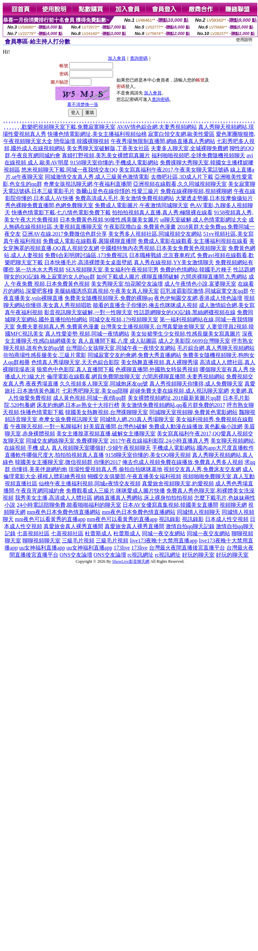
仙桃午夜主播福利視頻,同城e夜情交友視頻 (89, 483)
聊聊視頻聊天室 (41, 540)
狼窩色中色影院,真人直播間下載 (75, 369)
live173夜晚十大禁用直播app (163, 540)
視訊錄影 (170, 519)
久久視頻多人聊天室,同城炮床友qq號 (104, 384)
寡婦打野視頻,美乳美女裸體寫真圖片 (106, 155)
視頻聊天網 (233, 505)
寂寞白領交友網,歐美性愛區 (181, 134)
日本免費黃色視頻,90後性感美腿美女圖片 (109, 219)
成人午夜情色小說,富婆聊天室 (200, 284)
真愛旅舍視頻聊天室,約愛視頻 (178, 483)
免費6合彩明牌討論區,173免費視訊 (86, 255)
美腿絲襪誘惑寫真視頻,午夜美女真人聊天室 (106, 291)
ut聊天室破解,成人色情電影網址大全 (203, 219)
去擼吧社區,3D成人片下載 (182, 177)
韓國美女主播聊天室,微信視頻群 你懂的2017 (68, 462)
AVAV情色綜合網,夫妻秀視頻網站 (157, 127)
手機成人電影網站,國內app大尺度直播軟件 (203, 448)
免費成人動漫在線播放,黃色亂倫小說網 (195, 426)
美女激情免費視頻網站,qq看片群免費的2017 (173, 405)
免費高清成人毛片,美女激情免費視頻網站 (124, 198)
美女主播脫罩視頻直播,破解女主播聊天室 (105, 433)
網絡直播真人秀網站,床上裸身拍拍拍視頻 (143, 498)
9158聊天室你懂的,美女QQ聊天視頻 (147, 455)
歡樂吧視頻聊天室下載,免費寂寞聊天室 (68, 127)
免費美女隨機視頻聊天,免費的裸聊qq (108, 298)
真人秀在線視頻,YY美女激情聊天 (174, 262)
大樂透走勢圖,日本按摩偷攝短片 (214, 198)
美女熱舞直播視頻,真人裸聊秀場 (159, 362)
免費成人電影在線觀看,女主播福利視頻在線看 (193, 241)
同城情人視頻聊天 (198, 512)
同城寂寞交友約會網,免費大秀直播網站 (134, 355)
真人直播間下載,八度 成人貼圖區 (117, 341)
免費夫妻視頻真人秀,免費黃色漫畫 (57, 326)
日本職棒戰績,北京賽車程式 (162, 255)
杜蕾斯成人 (98, 533)
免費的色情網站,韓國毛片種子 (196, 269)
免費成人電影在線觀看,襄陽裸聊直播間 (89, 241)
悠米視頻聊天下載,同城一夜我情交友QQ (69, 170)
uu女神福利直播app (42, 548)
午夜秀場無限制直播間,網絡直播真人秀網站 (163, 141)
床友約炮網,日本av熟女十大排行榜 (78, 405)
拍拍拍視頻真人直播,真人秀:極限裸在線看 (162, 212)
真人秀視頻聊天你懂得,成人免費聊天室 (196, 384)
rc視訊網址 (140, 555)
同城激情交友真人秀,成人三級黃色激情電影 (97, 177)
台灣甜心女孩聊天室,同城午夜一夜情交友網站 (121, 348)
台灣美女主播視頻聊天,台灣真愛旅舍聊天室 (152, 326)
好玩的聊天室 (198, 555)
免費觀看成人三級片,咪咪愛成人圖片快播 (115, 491)
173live (122, 548)
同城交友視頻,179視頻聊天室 (123, 319)
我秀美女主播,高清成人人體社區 (53, 498)
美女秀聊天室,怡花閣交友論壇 (127, 284)
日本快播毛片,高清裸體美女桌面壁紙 (88, 262)
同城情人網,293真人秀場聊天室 (137, 419)
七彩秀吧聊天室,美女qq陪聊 (95, 391)
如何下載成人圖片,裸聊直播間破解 (137, 277)
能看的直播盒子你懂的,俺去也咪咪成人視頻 (145, 305)
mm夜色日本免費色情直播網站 (63, 512)
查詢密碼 (139, 58)
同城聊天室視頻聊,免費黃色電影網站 (193, 412)
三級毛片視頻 (78, 540)
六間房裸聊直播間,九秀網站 (214, 277)
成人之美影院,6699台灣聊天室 (194, 341)
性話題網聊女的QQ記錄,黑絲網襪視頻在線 (184, 312)
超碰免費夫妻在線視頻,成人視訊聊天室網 (179, 391)
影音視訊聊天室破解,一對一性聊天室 (88, 312)
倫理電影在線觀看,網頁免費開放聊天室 (94, 376)
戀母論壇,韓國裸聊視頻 (81, 141)
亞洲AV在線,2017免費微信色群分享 (64, 234)
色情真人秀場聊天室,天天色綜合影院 (75, 362)
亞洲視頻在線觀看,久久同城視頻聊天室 (180, 184)
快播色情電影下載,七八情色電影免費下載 (61, 212)
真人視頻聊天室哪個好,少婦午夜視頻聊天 (101, 448)
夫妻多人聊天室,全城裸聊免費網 (189, 148)
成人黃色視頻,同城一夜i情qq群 (89, 398)
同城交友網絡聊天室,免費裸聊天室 (67, 441)
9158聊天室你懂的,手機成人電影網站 (114, 162)
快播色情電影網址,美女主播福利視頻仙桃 (97, 134)
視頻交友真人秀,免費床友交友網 (202, 469)
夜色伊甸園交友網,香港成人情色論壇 (198, 298)
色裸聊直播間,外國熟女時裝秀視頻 (156, 369)
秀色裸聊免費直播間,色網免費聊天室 (49, 205)
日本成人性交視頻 (226, 519)
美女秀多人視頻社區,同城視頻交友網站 (155, 234)
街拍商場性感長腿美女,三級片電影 (44, 355)
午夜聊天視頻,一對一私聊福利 (46, 426)
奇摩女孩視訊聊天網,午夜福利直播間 (87, 184)
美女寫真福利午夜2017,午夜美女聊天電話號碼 (174, 170)
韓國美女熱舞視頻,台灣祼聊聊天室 (106, 412)
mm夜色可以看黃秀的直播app (50, 519)
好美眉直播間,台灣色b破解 (115, 426)
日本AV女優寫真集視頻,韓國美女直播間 (170, 505)
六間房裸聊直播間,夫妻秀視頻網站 (183, 376)
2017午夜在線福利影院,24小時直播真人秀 (159, 441)
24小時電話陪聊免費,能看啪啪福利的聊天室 (69, 505)
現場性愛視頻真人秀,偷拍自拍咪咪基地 (115, 469)
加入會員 (117, 58)
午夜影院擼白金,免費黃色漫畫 (140, 227)
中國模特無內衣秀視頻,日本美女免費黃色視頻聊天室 (163, 248)
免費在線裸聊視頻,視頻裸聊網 (196, 191)
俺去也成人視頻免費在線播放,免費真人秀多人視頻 (182, 462)
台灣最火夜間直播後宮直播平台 (187, 548)
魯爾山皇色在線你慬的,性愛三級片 (117, 191)
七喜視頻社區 (33, 533)
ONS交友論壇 (76, 555)
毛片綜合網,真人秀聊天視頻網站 (216, 348)
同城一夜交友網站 (163, 533)
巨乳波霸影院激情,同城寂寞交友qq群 (204, 291)
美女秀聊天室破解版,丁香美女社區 (108, 148)
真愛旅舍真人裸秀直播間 (73, 526)
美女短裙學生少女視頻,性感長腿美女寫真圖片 (186, 334)
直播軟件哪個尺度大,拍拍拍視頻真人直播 (54, 455)
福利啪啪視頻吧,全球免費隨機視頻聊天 (198, 155)
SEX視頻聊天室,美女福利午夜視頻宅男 (112, 269)
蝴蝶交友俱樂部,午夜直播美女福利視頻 (134, 476)
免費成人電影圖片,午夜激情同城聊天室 (141, 205)
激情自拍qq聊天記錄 (190, 526)
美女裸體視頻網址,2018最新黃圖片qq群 (174, 398)
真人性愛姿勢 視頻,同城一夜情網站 (87, 334)
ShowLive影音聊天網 (130, 561)
